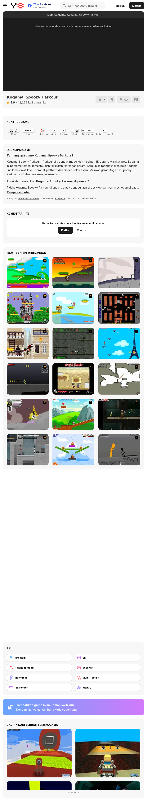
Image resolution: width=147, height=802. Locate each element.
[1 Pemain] (39, 657)
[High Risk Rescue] (28, 343)
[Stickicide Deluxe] (119, 449)
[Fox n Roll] (73, 449)
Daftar (136, 5)
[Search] (63, 5)
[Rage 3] (28, 414)
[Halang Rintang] (39, 667)
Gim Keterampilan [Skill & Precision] (28, 198)
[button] (18, 192)
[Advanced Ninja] (119, 379)
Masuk (120, 5)
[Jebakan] (107, 667)
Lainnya (73, 792)
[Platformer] (39, 687)
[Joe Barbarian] (73, 272)
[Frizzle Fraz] (73, 414)
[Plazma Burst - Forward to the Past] (28, 449)
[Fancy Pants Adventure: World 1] (119, 272)
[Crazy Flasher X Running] (28, 379)
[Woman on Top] (119, 343)
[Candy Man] (28, 272)
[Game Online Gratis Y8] (17, 5)
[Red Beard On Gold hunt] (73, 308)
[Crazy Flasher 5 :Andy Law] (119, 414)
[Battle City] (119, 308)
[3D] (107, 657)
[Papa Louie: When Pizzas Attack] (73, 379)
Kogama (60, 198)
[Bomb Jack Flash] (28, 308)
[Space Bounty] (73, 343)
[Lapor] (124, 99)
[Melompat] (39, 677)
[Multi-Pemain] (107, 677)
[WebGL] (107, 687)
